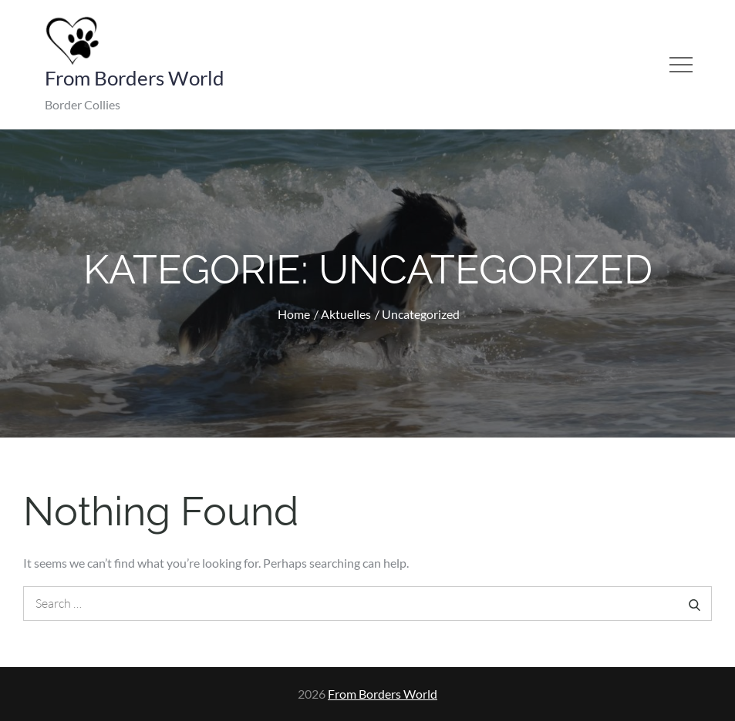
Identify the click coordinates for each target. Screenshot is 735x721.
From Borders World (134, 77)
